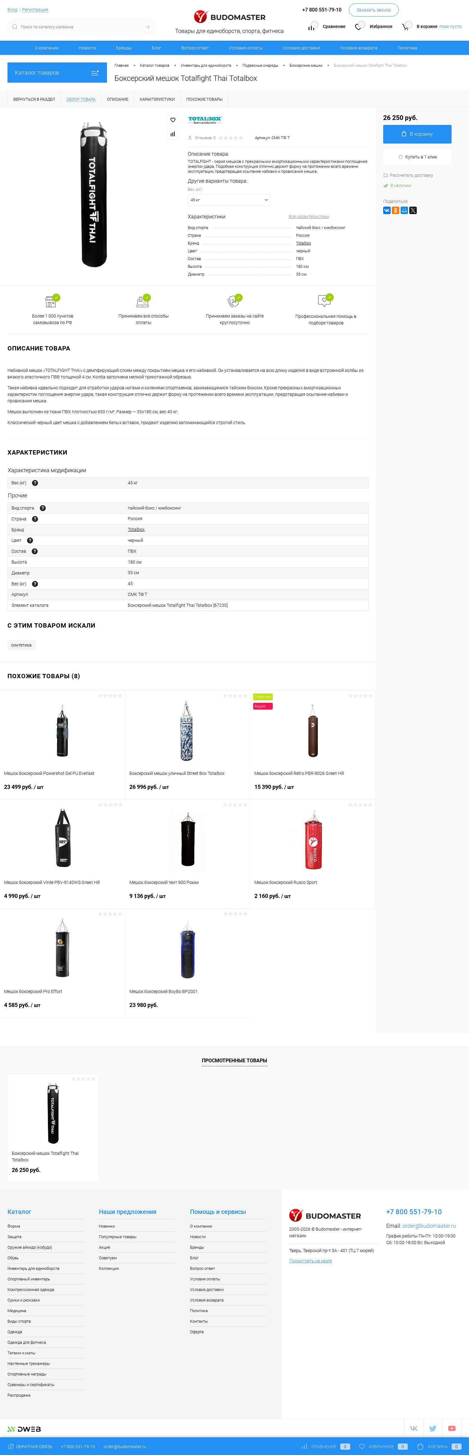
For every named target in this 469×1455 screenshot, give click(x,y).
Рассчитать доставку (408, 175)
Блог (156, 47)
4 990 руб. (62, 900)
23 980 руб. (188, 1009)
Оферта (197, 1331)
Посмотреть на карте (310, 1260)
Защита (14, 1236)
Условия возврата (359, 47)
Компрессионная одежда (30, 1289)
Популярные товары (118, 1236)
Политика (407, 47)
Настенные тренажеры (28, 1363)
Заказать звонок (374, 9)
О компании (47, 47)
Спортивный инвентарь (28, 1279)
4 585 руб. (62, 1009)
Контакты (199, 1321)
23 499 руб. (62, 791)
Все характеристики (309, 216)
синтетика (21, 645)
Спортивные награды (26, 1374)
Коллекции (109, 1268)
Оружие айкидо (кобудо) (29, 1247)
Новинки (107, 1226)
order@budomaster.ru (429, 1226)
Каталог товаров (57, 72)
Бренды (124, 47)
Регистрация (35, 9)
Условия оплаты (246, 47)
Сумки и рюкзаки (23, 1300)
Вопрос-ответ (195, 47)
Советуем (108, 1258)
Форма (13, 1226)
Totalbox (303, 243)
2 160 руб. (312, 900)
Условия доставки (301, 47)
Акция (104, 1247)
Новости (87, 47)
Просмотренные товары (234, 1061)
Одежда (14, 1331)
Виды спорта (19, 1321)
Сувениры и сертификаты (30, 1384)
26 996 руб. (187, 791)
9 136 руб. (187, 900)
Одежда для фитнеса (26, 1342)
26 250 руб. (26, 1170)
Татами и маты (21, 1353)
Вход (12, 9)
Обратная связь (30, 1446)
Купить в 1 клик (417, 157)
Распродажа (18, 1395)
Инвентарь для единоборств (33, 1268)
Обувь (13, 1258)
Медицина (16, 1310)
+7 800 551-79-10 (78, 1446)
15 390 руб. (312, 791)
